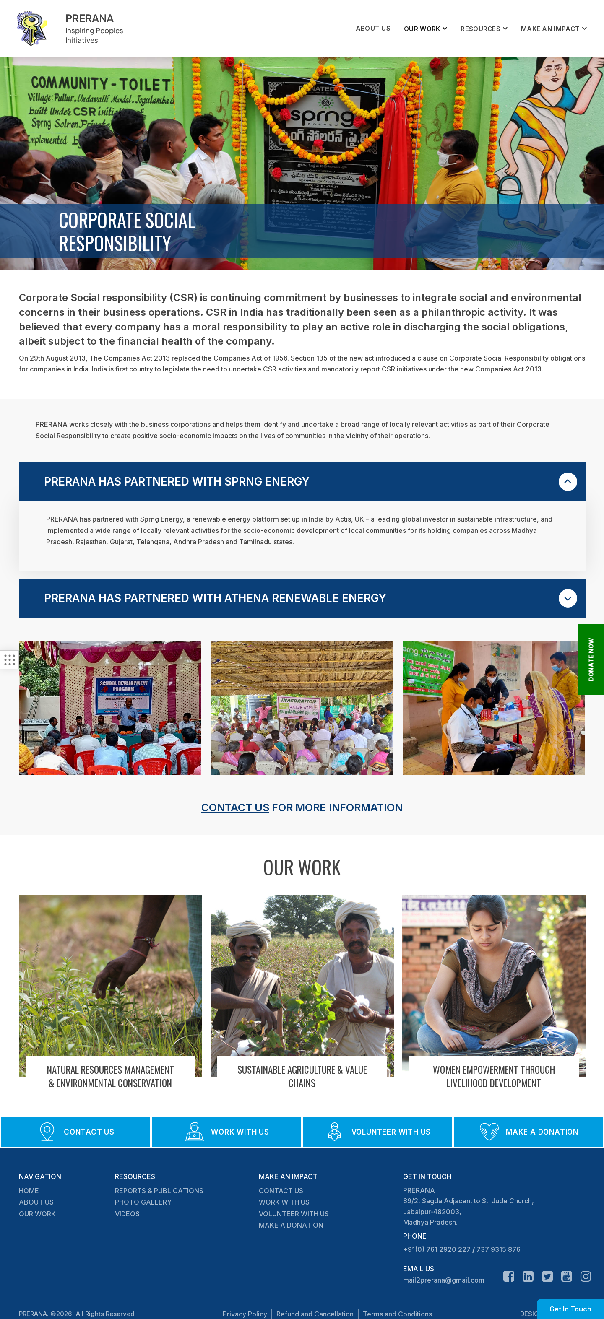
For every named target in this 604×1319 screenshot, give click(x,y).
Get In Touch (570, 1309)
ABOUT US (373, 28)
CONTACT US (281, 1191)
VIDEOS (127, 1214)
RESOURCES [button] (480, 29)
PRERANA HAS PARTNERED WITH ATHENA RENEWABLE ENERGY (310, 598)
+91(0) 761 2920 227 (437, 1249)
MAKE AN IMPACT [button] (550, 29)
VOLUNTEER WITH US (294, 1214)
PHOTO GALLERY (143, 1202)
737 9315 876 (498, 1249)
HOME (29, 1191)
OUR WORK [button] (422, 29)
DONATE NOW (591, 659)
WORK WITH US (284, 1202)
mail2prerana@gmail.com (443, 1280)
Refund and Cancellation (315, 1314)
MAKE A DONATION (291, 1225)
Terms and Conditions (397, 1314)
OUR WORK (37, 1214)
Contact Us (235, 807)
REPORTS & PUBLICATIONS (159, 1191)
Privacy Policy (245, 1314)
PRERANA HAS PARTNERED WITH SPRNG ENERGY (310, 482)
